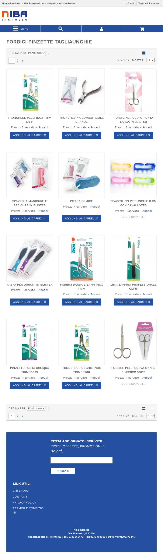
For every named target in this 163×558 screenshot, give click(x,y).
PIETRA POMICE (81, 201)
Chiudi (130, 3)
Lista (151, 53)
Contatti (20, 496)
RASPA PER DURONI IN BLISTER (29, 284)
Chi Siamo (20, 490)
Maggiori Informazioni (148, 3)
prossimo (22, 60)
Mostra (137, 60)
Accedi (43, 127)
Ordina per (16, 52)
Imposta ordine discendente (49, 53)
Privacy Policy (24, 502)
